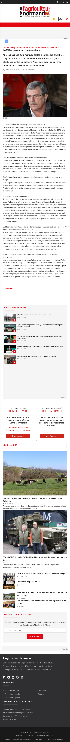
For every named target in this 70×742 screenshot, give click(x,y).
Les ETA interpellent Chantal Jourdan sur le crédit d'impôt (41, 574)
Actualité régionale (12, 690)
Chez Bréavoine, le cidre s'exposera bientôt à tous (34, 315)
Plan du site (39, 739)
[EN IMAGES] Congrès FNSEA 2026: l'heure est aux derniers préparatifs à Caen (35, 558)
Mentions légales (55, 739)
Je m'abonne (54, 19)
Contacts (18, 736)
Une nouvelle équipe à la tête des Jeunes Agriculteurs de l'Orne (41, 602)
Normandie (9, 288)
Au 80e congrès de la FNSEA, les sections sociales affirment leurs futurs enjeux (39, 337)
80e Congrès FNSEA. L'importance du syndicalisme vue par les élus (40, 346)
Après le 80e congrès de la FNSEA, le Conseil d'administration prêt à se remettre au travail (41, 326)
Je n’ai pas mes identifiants (18, 427)
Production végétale (12, 698)
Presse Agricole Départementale (16, 739)
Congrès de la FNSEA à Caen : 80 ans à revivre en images (36, 356)
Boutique (29, 736)
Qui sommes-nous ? (44, 736)
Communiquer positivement (28, 582)
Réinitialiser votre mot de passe (18, 430)
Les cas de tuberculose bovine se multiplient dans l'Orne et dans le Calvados (32, 499)
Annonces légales (60, 19)
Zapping (41, 694)
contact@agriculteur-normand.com (16, 709)
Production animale (12, 694)
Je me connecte (67, 19)
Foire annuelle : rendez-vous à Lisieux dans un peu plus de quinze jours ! (42, 593)
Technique (42, 690)
